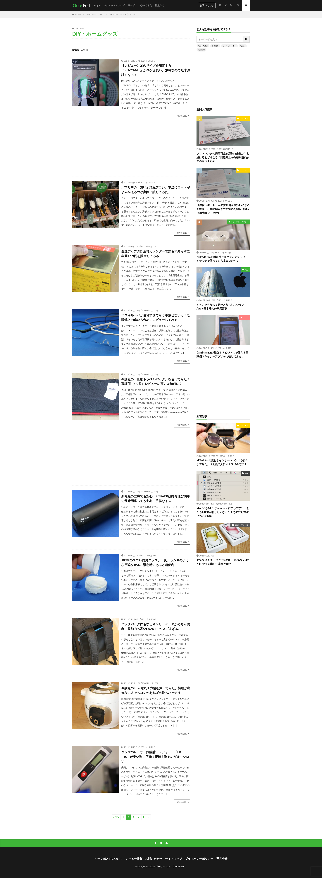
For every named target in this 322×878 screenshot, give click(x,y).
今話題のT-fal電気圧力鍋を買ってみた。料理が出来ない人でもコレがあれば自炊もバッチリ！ (155, 690)
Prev (117, 817)
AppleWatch (203, 46)
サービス (132, 5)
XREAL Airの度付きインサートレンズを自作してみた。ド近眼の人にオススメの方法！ (222, 462)
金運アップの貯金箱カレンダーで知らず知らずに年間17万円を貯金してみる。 (155, 253)
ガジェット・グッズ (114, 5)
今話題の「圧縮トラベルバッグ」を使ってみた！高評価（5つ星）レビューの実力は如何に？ (155, 381)
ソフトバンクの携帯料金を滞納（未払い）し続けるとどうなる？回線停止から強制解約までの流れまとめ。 (223, 157)
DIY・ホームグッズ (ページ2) (122, 14)
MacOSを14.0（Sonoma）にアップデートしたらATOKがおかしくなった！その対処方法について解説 (223, 512)
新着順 (75, 49)
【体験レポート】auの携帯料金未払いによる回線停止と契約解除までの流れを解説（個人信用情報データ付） (223, 209)
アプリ (245, 317)
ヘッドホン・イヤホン (239, 222)
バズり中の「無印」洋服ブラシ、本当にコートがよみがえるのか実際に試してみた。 (155, 189)
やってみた (146, 5)
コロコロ (215, 46)
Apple (97, 5)
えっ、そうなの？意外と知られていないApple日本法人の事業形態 (220, 306)
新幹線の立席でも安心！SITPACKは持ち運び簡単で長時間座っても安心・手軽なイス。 (155, 498)
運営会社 (221, 858)
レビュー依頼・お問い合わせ (144, 858)
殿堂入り (159, 5)
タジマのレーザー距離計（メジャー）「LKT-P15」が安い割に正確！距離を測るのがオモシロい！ (155, 756)
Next (145, 817)
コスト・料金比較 (241, 525)
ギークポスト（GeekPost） (171, 866)
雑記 (246, 270)
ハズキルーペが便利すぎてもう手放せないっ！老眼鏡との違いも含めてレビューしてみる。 (155, 317)
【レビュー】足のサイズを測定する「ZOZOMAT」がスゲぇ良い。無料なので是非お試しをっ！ (155, 69)
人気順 (84, 49)
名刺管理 (201, 50)
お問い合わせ (207, 5)
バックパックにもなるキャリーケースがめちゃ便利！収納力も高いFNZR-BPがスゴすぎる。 (155, 626)
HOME (78, 14)
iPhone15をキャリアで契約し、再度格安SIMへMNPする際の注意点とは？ (223, 561)
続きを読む (182, 115)
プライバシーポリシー (199, 858)
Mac (246, 473)
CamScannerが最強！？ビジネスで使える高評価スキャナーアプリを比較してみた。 (222, 354)
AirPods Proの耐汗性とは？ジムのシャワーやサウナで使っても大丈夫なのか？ (222, 258)
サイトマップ (173, 858)
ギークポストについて (109, 858)
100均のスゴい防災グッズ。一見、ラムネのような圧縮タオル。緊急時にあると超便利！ (155, 562)
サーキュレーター (229, 46)
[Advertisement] (165, 150)
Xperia (242, 46)
